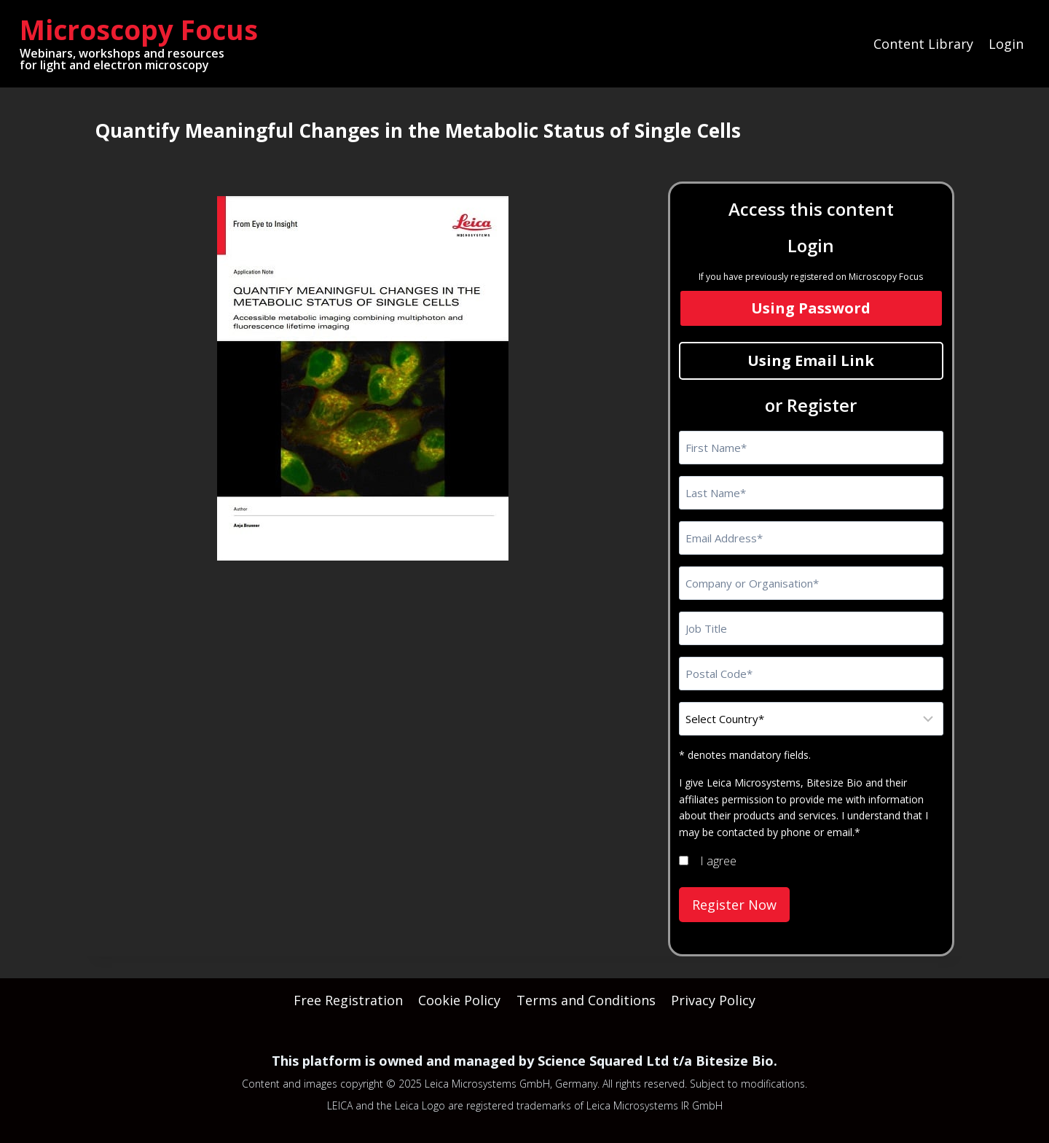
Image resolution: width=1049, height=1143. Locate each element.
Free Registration (348, 1000)
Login (1006, 43)
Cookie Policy (459, 1000)
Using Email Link (810, 360)
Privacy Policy (713, 1000)
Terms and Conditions (586, 1000)
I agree (718, 861)
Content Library (923, 43)
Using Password (811, 308)
